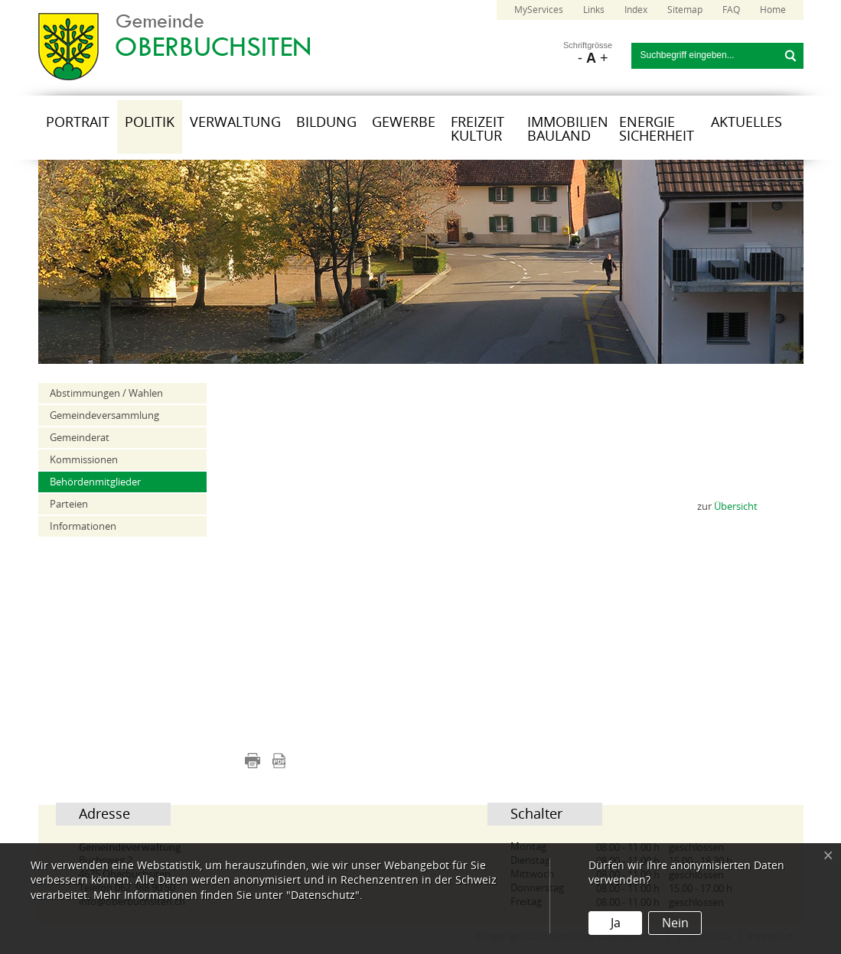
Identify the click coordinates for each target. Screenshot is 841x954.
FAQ (731, 10)
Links (594, 10)
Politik (149, 122)
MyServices (538, 10)
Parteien (69, 504)
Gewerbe (403, 122)
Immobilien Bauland (567, 129)
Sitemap (684, 10)
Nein (675, 923)
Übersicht (736, 506)
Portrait (77, 122)
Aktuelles (746, 122)
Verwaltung (235, 122)
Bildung (326, 122)
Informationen (83, 526)
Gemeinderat (79, 437)
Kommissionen (84, 460)
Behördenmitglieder (95, 482)
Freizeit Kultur (477, 129)
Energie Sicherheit (656, 129)
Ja (616, 923)
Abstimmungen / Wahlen (106, 393)
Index (635, 10)
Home (773, 10)
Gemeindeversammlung (104, 415)
